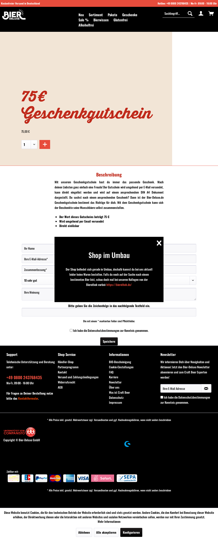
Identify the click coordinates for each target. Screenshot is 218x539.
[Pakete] (112, 14)
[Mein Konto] (201, 13)
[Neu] (81, 14)
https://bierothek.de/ (119, 284)
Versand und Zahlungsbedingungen (78, 377)
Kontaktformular (28, 398)
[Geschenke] (129, 14)
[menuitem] (81, 14)
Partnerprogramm (68, 367)
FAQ (111, 372)
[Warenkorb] (211, 13)
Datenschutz (116, 397)
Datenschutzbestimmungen (103, 330)
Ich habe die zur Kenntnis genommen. (110, 330)
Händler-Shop (66, 362)
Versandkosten (101, 420)
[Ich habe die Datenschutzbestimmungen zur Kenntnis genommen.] (71, 330)
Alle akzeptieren (106, 532)
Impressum (115, 402)
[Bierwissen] (101, 19)
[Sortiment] (96, 14)
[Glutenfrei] (120, 19)
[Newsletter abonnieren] (206, 388)
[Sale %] (83, 19)
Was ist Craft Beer (119, 392)
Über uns (114, 387)
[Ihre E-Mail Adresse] (180, 388)
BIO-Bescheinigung (120, 362)
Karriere (113, 377)
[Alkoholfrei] (86, 25)
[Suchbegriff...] (179, 13)
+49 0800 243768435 (177, 3)
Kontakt (62, 372)
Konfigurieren (131, 532)
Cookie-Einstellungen (121, 367)
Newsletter (115, 382)
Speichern (109, 341)
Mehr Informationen (109, 521)
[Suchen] (190, 13)
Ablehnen (84, 532)
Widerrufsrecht (66, 382)
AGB (60, 387)
